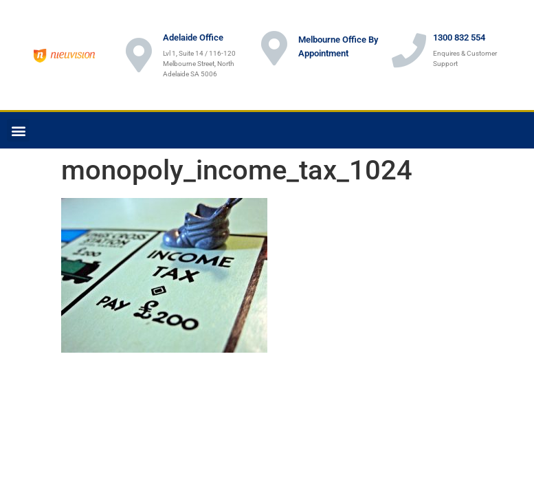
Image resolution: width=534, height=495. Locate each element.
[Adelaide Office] (139, 55)
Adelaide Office (193, 37)
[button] (18, 130)
